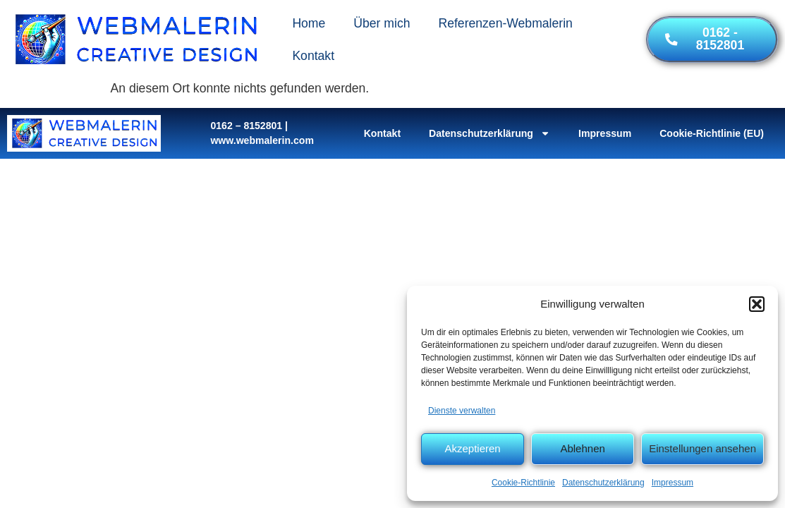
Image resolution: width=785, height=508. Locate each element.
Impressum (672, 483)
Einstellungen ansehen (702, 448)
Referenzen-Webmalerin (505, 23)
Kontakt (313, 56)
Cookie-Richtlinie (523, 483)
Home (308, 23)
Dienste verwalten (461, 411)
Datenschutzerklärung (603, 483)
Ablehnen (582, 448)
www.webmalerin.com (262, 140)
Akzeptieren (472, 448)
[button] (757, 304)
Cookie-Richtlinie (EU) (711, 133)
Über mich (381, 23)
